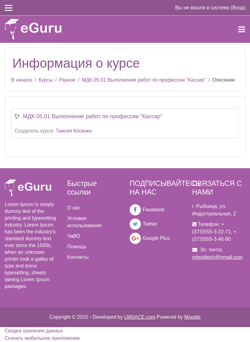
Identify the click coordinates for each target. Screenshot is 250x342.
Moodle (192, 317)
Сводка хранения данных (34, 330)
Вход (237, 7)
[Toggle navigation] (241, 29)
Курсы (46, 80)
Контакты (78, 257)
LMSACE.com (139, 317)
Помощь (77, 246)
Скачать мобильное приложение (42, 338)
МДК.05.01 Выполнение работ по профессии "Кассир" (144, 80)
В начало (21, 80)
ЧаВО (73, 236)
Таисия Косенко (74, 130)
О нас (74, 207)
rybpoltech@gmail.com (217, 257)
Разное (67, 80)
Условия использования (84, 222)
